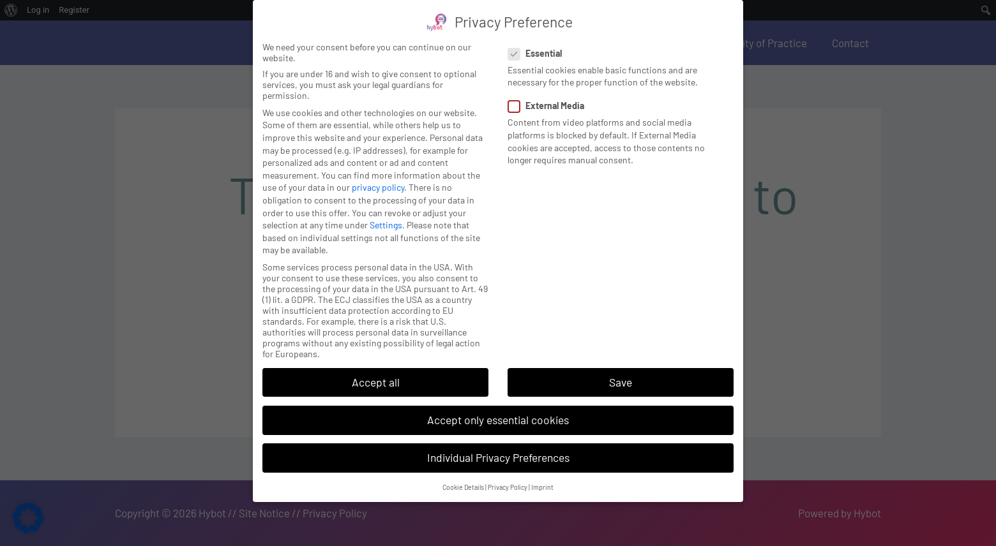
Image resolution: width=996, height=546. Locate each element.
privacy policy (378, 175)
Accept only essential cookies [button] (498, 408)
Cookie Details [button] (463, 475)
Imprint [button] (542, 475)
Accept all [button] (376, 369)
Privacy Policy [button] (507, 475)
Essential (539, 41)
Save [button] (620, 369)
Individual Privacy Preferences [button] (498, 445)
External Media (550, 93)
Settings (386, 212)
